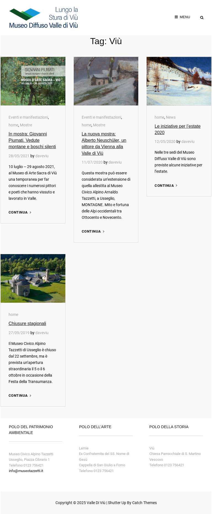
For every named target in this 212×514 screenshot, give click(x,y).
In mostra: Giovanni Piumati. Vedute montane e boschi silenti (32, 140)
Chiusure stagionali (27, 323)
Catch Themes (144, 502)
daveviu (42, 156)
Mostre (26, 125)
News (171, 117)
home (13, 125)
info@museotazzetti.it (26, 471)
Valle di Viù (96, 502)
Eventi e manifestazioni (28, 117)
